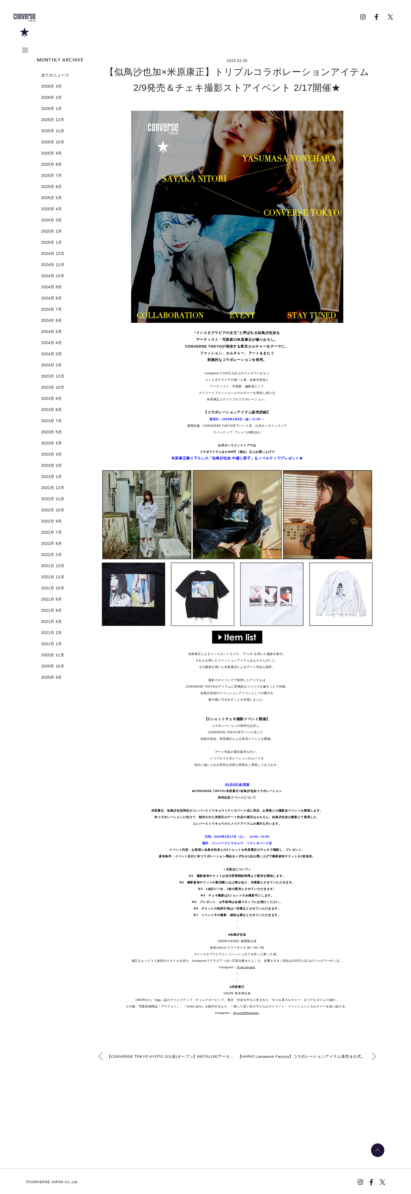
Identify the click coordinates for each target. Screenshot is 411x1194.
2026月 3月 (51, 86)
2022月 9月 (51, 521)
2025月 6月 (51, 186)
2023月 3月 (51, 454)
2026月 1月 (51, 108)
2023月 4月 (51, 443)
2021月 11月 (52, 577)
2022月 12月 (52, 487)
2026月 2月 (51, 97)
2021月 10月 (52, 588)
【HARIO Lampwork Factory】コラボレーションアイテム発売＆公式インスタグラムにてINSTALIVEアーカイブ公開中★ (308, 1056)
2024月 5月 (51, 331)
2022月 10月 (52, 510)
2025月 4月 (51, 209)
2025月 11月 (52, 131)
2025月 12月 (52, 119)
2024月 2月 (51, 365)
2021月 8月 (51, 599)
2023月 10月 (52, 387)
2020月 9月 (51, 677)
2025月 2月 (51, 231)
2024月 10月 (52, 276)
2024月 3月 (51, 354)
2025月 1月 (51, 242)
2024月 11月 (52, 264)
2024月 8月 (51, 298)
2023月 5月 (51, 432)
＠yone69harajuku (246, 1012)
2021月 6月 (51, 610)
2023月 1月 (51, 476)
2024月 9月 (51, 287)
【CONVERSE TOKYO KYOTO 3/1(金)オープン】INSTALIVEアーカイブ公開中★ (170, 1056)
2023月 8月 (51, 409)
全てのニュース (55, 75)
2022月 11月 (52, 499)
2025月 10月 (52, 142)
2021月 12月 (52, 566)
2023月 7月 (51, 421)
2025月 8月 (51, 164)
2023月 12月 (52, 376)
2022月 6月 (51, 543)
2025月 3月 (51, 220)
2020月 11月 (52, 655)
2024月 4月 (51, 343)
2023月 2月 (51, 465)
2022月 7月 (51, 532)
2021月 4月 (51, 621)
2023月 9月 (51, 398)
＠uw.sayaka (246, 967)
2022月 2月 (51, 554)
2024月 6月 (51, 320)
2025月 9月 (51, 153)
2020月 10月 (52, 666)
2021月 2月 (51, 632)
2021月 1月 (51, 644)
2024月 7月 (51, 309)
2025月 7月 (51, 175)
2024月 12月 (52, 253)
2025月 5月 (51, 198)
